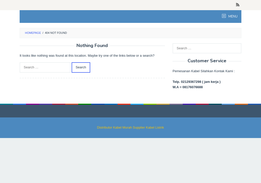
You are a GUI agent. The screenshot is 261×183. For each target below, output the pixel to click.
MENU (233, 16)
